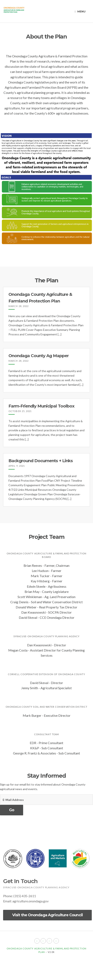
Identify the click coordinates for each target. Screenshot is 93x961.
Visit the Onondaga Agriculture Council (47, 915)
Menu (80, 11)
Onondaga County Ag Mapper (38, 355)
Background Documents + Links (40, 460)
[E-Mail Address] (46, 799)
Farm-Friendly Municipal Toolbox (41, 406)
